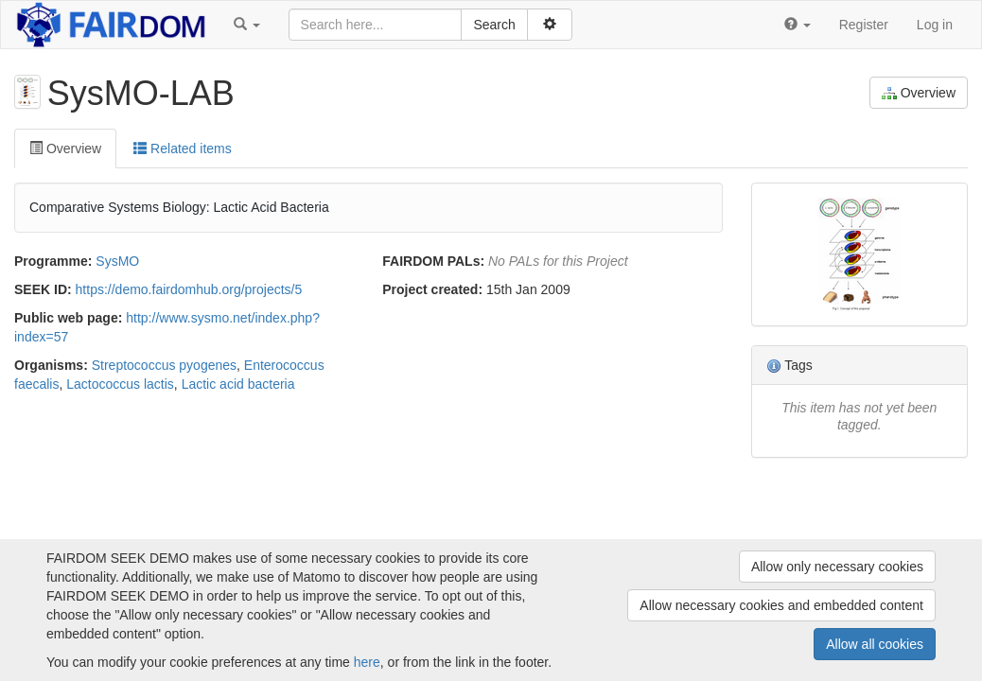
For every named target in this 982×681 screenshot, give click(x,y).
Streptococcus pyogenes (164, 365)
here (367, 662)
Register (863, 24)
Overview (919, 93)
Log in (935, 24)
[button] (246, 24)
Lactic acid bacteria (238, 384)
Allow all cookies (874, 644)
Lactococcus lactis (120, 384)
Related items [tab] (182, 148)
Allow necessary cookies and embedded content (781, 605)
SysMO (117, 261)
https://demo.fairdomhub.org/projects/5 (189, 289)
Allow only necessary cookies (837, 566)
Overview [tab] (65, 148)
